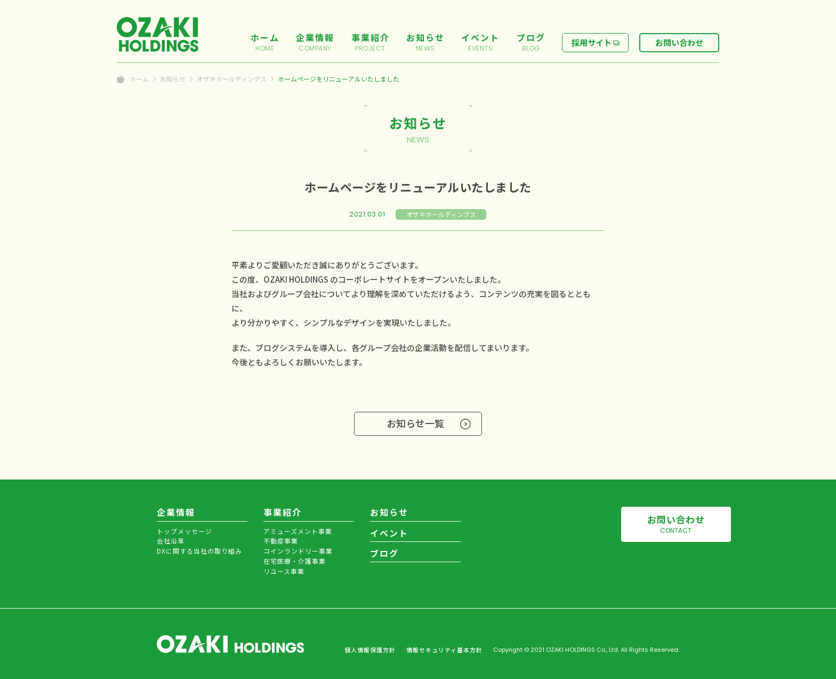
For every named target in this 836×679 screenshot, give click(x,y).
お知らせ (173, 79)
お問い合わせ (679, 42)
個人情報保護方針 (370, 649)
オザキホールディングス (232, 79)
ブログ (384, 553)
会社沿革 (170, 540)
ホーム (139, 79)
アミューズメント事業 (297, 531)
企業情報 (176, 512)
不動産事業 (280, 540)
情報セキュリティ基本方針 (444, 649)
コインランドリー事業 (298, 550)
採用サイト (592, 42)
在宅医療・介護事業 (294, 560)
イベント (389, 532)
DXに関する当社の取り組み (199, 550)
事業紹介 (282, 512)
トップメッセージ (184, 531)
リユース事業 (283, 571)
